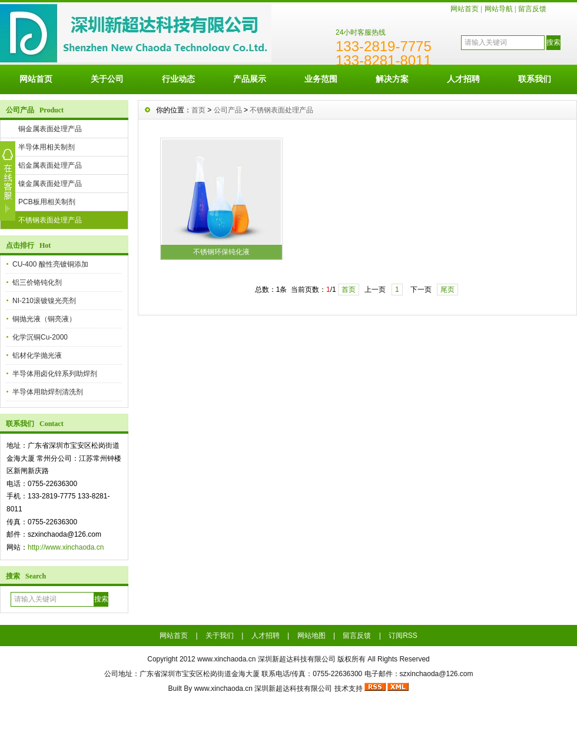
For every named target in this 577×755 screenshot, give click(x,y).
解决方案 (392, 79)
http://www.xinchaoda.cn (66, 547)
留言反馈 (532, 9)
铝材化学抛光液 (37, 355)
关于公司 (107, 79)
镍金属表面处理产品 (50, 183)
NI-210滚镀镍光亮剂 (44, 301)
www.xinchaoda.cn (226, 659)
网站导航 (499, 9)
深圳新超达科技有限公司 (293, 688)
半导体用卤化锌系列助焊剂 (54, 374)
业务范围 (320, 79)
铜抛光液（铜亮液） (44, 319)
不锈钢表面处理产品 (50, 220)
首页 (198, 110)
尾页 (447, 289)
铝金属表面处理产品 (50, 165)
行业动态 (178, 79)
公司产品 (228, 110)
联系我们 (534, 79)
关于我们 (219, 635)
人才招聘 (463, 79)
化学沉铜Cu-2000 (40, 337)
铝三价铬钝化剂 (37, 282)
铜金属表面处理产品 (50, 129)
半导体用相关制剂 (46, 147)
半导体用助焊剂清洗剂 (47, 392)
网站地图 (311, 635)
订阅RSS (403, 635)
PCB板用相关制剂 (46, 202)
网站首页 (464, 9)
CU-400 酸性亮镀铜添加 (50, 264)
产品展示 (249, 79)
